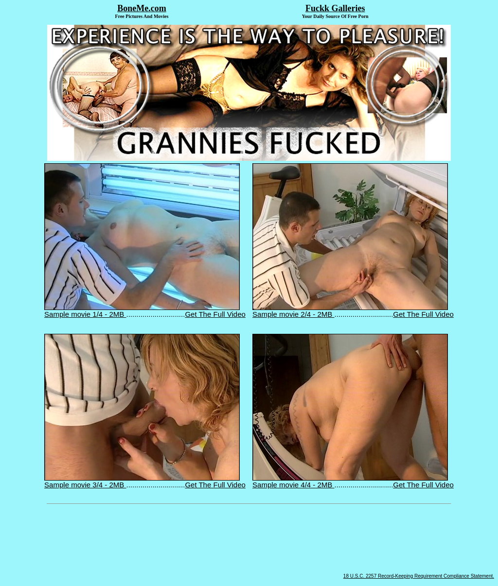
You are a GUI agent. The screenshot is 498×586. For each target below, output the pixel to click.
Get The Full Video (215, 314)
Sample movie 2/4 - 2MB (350, 310)
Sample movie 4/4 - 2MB (350, 481)
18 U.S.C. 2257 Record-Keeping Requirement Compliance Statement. (418, 576)
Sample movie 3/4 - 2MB (142, 481)
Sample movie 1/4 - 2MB (142, 310)
